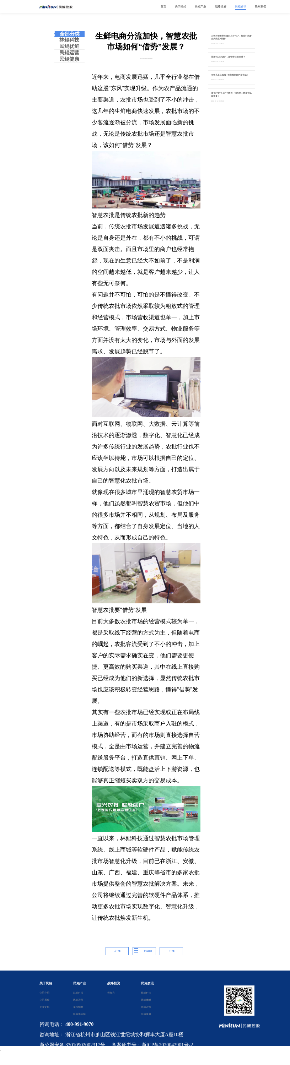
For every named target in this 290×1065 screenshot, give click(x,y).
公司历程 (44, 1000)
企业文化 (44, 1007)
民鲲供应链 (78, 1014)
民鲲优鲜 (69, 46)
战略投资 (113, 983)
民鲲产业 (79, 983)
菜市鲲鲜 (78, 1007)
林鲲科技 (69, 40)
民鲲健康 (69, 59)
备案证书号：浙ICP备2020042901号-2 (152, 1045)
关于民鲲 (45, 983)
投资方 (111, 992)
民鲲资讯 (147, 983)
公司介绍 (44, 992)
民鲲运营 (69, 52)
